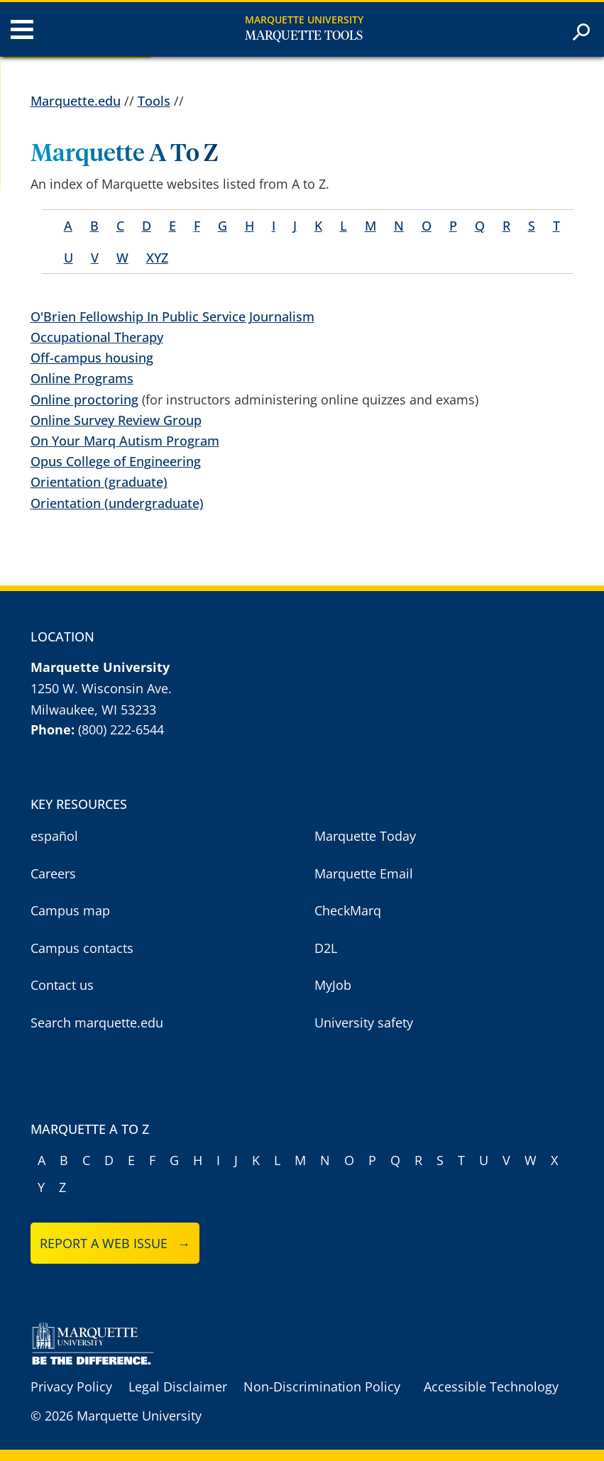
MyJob (332, 984)
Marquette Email (363, 873)
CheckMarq (347, 910)
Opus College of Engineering (116, 461)
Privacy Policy (71, 1386)
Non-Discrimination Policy (321, 1386)
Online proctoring (84, 399)
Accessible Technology (491, 1386)
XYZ (157, 257)
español (54, 835)
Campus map (70, 910)
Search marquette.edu (97, 1022)
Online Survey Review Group (116, 420)
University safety (363, 1022)
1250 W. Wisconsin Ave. (101, 688)
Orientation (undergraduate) (117, 503)
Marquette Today (365, 835)
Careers (53, 873)
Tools (154, 100)
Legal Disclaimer (177, 1386)
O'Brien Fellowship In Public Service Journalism (172, 316)
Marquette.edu (76, 100)
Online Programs (82, 378)
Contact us (62, 984)
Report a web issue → (115, 1243)
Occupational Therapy (97, 337)
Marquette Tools (304, 36)
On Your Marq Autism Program (125, 440)
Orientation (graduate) (99, 481)
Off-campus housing (92, 357)
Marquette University (304, 19)
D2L (325, 947)
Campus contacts (82, 947)
